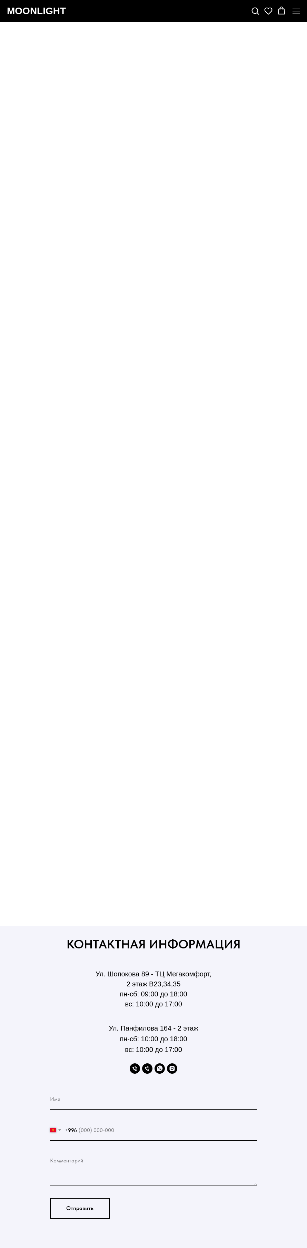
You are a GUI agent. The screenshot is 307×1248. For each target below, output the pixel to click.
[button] (255, 11)
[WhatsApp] (160, 1068)
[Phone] (135, 1068)
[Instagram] (172, 1068)
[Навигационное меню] (296, 11)
